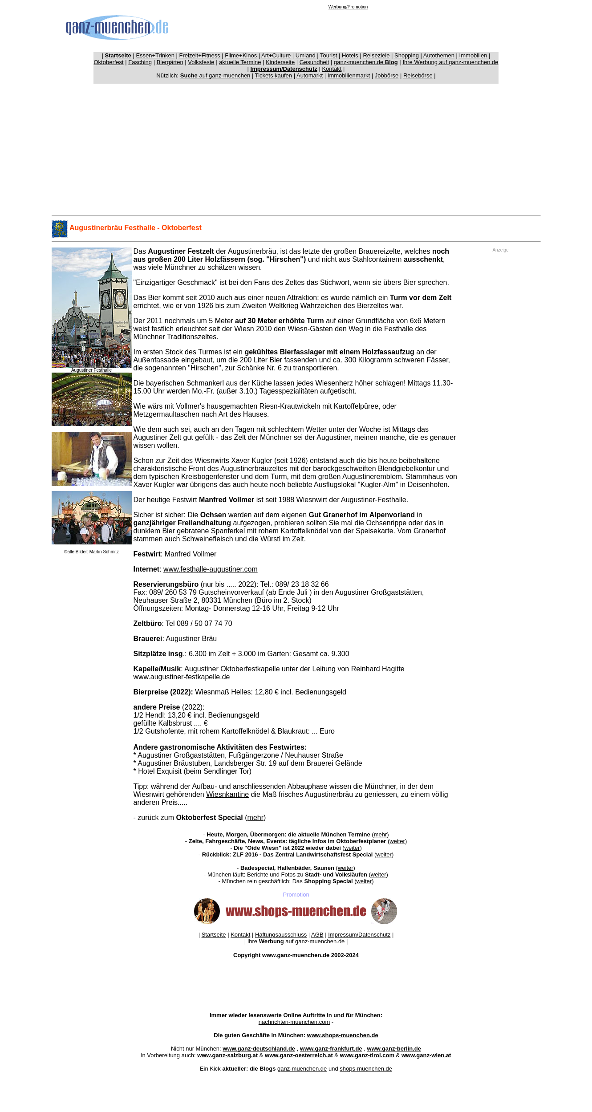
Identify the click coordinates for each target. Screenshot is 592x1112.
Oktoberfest (109, 62)
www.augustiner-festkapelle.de (182, 677)
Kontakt (331, 68)
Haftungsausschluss (281, 934)
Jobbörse (386, 75)
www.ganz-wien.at (426, 1055)
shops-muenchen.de (366, 1068)
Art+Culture (276, 55)
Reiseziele (376, 55)
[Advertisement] (348, 29)
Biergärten (170, 62)
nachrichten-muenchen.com (294, 1022)
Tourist (328, 55)
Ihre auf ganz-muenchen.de (296, 941)
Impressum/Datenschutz (359, 934)
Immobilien (473, 55)
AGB (317, 934)
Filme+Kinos (241, 55)
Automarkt (309, 75)
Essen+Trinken (155, 55)
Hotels (350, 55)
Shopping (406, 55)
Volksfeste (201, 62)
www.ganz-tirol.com (367, 1055)
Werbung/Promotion (348, 6)
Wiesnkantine (227, 794)
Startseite (214, 934)
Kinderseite (280, 62)
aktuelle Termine (240, 62)
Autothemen (438, 55)
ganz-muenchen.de (366, 62)
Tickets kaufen (273, 75)
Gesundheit (314, 62)
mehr (255, 817)
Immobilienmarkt (349, 75)
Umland (306, 55)
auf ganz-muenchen (215, 75)
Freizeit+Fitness (199, 55)
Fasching (140, 62)
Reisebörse (418, 75)
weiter (397, 841)
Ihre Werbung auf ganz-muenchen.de (450, 62)
